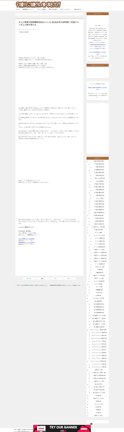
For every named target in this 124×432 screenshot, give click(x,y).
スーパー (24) (99, 239)
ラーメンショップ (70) (99, 188)
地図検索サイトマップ (28, 9)
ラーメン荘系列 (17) (100, 216)
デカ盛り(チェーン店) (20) (98, 179)
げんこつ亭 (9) (100, 151)
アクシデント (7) (98, 356)
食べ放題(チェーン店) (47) (99, 271)
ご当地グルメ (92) (98, 322)
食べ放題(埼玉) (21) (99, 256)
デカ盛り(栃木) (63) (99, 145)
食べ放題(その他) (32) (99, 279)
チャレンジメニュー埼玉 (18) (99, 296)
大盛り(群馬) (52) (100, 142)
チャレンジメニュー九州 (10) (99, 319)
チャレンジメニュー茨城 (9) (99, 305)
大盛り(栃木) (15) (100, 148)
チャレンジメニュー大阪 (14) (99, 316)
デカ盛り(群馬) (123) (99, 139)
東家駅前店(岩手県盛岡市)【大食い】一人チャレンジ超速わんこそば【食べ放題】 (66, 285)
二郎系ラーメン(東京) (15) (99, 211)
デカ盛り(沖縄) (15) (99, 173)
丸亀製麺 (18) (99, 242)
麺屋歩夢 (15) (100, 225)
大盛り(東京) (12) (100, 119)
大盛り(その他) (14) (99, 176)
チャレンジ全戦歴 (41, 9)
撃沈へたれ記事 (53, 9)
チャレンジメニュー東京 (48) (99, 288)
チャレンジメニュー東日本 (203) (98, 282)
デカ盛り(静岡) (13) (99, 159)
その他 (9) (98, 365)
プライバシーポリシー (65, 9)
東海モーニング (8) (99, 333)
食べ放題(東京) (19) (99, 262)
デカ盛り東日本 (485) (98, 113)
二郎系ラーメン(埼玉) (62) (99, 208)
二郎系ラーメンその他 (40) (100, 213)
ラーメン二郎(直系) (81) (99, 199)
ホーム (17, 9)
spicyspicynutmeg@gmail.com (97, 44)
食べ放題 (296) (98, 253)
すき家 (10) (98, 248)
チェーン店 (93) (98, 236)
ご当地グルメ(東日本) (23, 32)
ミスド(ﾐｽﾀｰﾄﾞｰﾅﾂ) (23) (98, 251)
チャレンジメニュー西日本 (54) (98, 313)
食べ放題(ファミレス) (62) (99, 268)
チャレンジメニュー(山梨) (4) (99, 308)
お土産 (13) (98, 359)
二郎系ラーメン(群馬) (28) (99, 205)
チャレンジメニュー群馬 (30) (99, 299)
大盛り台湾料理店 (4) (99, 165)
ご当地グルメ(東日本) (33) (99, 328)
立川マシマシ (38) (99, 219)
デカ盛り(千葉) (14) (99, 136)
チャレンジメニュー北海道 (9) (99, 285)
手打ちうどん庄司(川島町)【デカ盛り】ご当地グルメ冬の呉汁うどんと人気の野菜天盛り (33, 285)
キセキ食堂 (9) (100, 133)
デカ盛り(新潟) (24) (99, 156)
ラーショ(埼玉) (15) (100, 196)
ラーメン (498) (98, 185)
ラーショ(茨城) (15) (100, 190)
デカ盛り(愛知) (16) (99, 162)
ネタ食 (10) (98, 348)
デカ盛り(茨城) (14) (99, 153)
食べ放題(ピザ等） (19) (99, 273)
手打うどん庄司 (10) (100, 130)
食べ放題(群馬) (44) (99, 265)
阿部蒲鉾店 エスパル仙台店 (26, 242)
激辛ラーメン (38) (99, 231)
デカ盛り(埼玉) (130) (99, 125)
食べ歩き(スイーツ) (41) (99, 345)
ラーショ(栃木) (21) (100, 193)
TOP (27, 382)
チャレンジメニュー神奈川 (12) (99, 291)
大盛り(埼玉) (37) (100, 128)
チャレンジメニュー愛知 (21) (99, 311)
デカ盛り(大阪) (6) (99, 170)
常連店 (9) (98, 353)
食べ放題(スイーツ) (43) (99, 276)
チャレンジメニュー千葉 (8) (99, 293)
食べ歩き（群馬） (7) (99, 339)
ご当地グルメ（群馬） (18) (99, 325)
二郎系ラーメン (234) (99, 202)
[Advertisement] (49, 45)
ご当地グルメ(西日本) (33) (99, 331)
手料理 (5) (98, 362)
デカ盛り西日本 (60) (98, 168)
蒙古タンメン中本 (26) (99, 228)
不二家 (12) (99, 245)
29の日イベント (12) (98, 351)
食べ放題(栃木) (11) (99, 259)
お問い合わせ (77, 9)
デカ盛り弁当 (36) (98, 182)
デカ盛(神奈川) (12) (99, 122)
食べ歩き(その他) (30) (99, 342)
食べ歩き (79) (98, 336)
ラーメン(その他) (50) (99, 233)
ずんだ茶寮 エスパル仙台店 (26, 238)
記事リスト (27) (98, 368)
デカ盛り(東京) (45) (99, 116)
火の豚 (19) (100, 222)
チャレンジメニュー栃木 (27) (99, 302)
